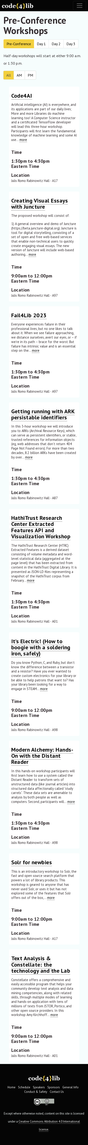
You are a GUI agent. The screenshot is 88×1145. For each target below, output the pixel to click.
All (8, 75)
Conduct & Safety (35, 1092)
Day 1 (41, 43)
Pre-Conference (19, 43)
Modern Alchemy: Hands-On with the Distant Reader (42, 756)
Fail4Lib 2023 (29, 315)
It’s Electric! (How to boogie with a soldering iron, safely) (40, 647)
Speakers (39, 1087)
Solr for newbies (31, 862)
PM (30, 75)
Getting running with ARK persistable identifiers (43, 414)
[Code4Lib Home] (17, 5)
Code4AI (21, 95)
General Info (70, 1087)
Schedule (24, 1087)
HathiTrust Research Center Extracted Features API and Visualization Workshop (41, 527)
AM (19, 75)
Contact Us (57, 1092)
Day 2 (56, 43)
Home (11, 1087)
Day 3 (70, 43)
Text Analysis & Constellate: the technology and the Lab (40, 964)
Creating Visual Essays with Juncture (39, 203)
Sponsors (53, 1087)
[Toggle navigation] (79, 5)
